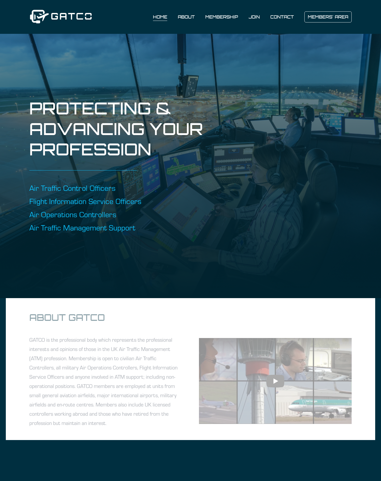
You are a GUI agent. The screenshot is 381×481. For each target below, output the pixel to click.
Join (254, 17)
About (186, 17)
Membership (221, 17)
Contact (282, 17)
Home (160, 17)
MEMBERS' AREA (328, 17)
